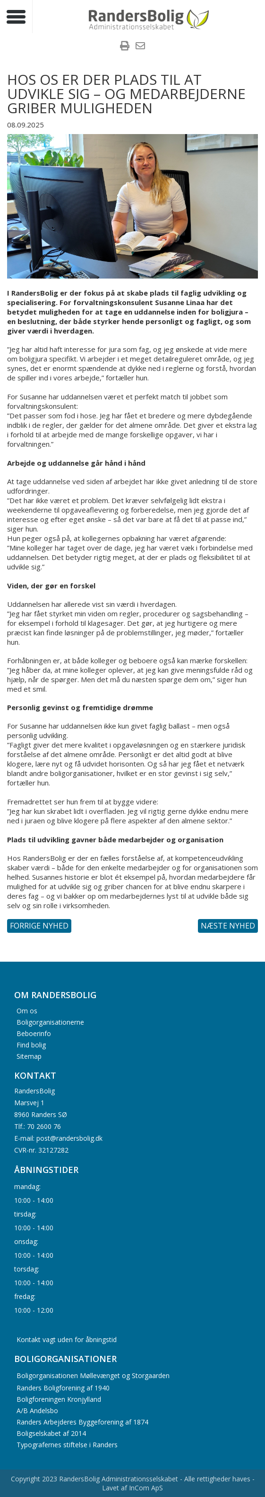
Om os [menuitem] (27, 1010)
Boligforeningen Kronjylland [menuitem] (59, 1399)
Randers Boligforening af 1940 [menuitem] (63, 1387)
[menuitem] (124, 47)
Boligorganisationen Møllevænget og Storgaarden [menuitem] (93, 1375)
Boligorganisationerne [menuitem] (50, 1021)
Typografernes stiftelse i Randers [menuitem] (67, 1444)
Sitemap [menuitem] (29, 1055)
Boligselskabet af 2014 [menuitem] (51, 1433)
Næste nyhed (228, 925)
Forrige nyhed (39, 925)
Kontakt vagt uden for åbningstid (67, 1339)
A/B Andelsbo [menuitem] (37, 1410)
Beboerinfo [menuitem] (34, 1032)
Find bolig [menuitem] (31, 1044)
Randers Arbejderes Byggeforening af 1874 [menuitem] (82, 1421)
